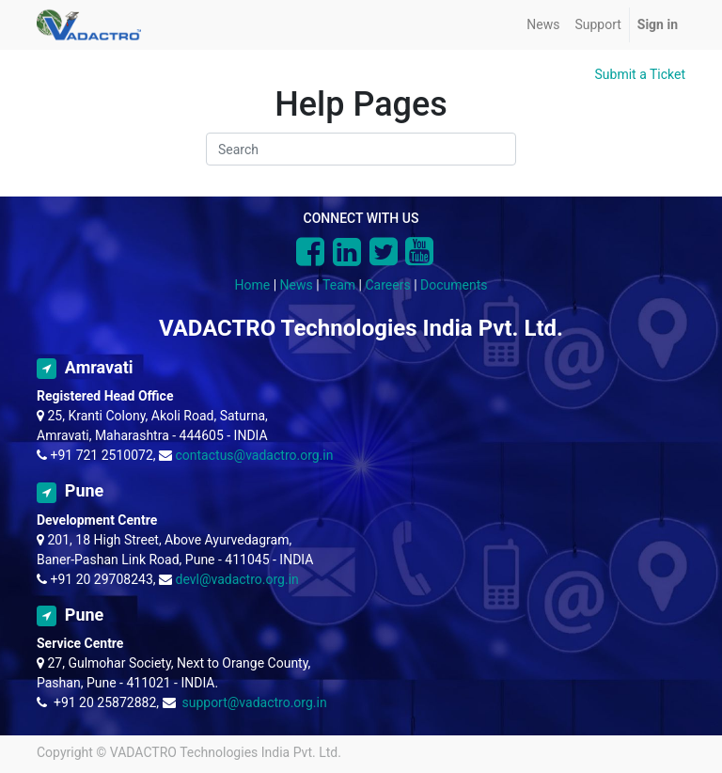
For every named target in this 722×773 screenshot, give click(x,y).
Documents (453, 284)
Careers (387, 284)
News (296, 284)
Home (253, 284)
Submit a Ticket (640, 74)
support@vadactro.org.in (253, 702)
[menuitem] (543, 25)
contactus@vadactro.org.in (255, 455)
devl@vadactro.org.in (237, 579)
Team (338, 284)
